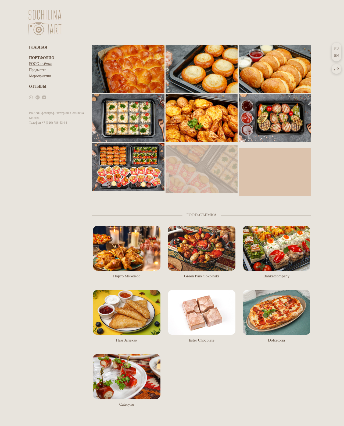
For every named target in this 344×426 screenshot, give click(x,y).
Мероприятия (40, 76)
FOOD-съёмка (40, 64)
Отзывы (37, 87)
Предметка (37, 70)
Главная (38, 47)
